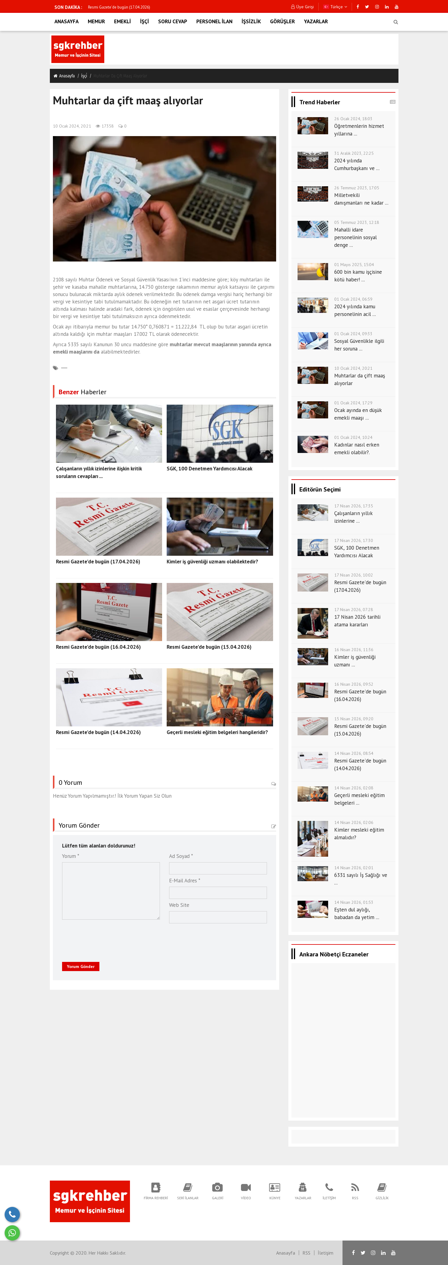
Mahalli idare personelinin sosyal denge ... (355, 237)
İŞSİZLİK (251, 21)
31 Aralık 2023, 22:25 (354, 153)
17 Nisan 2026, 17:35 (353, 506)
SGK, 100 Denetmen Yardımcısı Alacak (209, 468)
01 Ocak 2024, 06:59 (353, 299)
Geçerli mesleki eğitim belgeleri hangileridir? (217, 732)
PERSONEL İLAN (214, 21)
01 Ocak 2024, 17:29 (353, 403)
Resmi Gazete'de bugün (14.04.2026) (98, 732)
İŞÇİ (144, 21)
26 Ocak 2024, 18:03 (353, 118)
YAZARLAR (316, 21)
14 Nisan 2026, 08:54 (353, 753)
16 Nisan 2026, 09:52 (353, 684)
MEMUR (96, 21)
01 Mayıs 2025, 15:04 (354, 264)
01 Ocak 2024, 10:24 (353, 437)
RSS (306, 1252)
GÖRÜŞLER (282, 21)
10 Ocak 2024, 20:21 (72, 126)
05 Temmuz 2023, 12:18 (356, 222)
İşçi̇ (84, 76)
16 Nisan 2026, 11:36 (353, 649)
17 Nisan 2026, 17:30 (353, 540)
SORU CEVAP (172, 21)
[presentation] (101, 939)
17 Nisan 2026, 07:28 (353, 609)
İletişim (325, 1252)
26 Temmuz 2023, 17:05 (356, 188)
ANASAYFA (66, 21)
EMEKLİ (122, 21)
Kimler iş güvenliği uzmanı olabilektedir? (212, 561)
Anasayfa (64, 76)
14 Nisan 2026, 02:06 (353, 822)
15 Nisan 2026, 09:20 (353, 719)
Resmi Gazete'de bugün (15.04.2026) (209, 647)
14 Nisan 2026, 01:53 (353, 902)
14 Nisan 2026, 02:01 (353, 867)
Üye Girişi (302, 6)
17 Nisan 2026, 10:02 (353, 575)
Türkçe (335, 6)
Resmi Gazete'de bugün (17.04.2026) (119, 7)
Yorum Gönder (80, 966)
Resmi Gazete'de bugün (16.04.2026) (98, 647)
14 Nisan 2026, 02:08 (353, 788)
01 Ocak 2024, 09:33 (353, 333)
